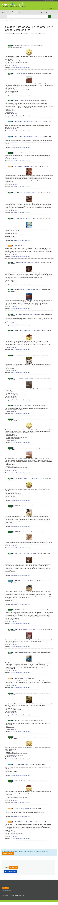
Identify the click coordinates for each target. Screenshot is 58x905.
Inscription (51, 0)
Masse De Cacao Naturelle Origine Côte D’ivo (29, 289)
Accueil (14, 12)
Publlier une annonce (10, 871)
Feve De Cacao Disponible (25, 609)
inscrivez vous (13, 867)
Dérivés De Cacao (23, 100)
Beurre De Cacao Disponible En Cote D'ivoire (29, 629)
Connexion (45, 0)
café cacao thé (14, 67)
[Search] (27, 16)
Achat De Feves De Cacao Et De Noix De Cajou (30, 121)
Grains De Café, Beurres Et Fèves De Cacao (29, 314)
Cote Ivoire (14, 65)
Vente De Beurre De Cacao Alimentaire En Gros (30, 478)
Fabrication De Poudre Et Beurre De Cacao (29, 821)
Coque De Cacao (23, 73)
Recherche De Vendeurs (25, 808)
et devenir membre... (8, 853)
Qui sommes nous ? (23, 12)
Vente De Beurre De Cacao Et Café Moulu (29, 378)
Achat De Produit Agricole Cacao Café (28, 166)
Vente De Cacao (23, 405)
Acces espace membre (6, 890)
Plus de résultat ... (29, 844)
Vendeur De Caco (23, 152)
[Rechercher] (49, 16)
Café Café (21, 720)
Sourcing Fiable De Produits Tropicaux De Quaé (30, 580)
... (30, 86)
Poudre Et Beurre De (24, 45)
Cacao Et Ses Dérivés (24, 355)
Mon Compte (34, 12)
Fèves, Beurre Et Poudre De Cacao (27, 553)
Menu (2, 12)
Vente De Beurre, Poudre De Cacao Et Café (29, 330)
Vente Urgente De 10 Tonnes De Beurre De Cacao (31, 419)
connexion (12, 864)
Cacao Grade (22, 531)
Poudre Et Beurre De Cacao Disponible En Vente (30, 737)
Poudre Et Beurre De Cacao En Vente (28, 780)
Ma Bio (21, 245)
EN (56, 0)
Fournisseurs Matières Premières (27, 505)
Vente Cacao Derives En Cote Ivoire (27, 652)
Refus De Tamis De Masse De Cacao (28, 192)
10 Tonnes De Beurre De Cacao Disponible (29, 448)
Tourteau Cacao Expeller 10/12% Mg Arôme (29, 262)
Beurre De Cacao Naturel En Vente (27, 218)
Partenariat (21, 678)
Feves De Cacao (23, 764)
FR (54, 0)
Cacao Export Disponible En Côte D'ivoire (29, 693)
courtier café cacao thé (23, 67)
